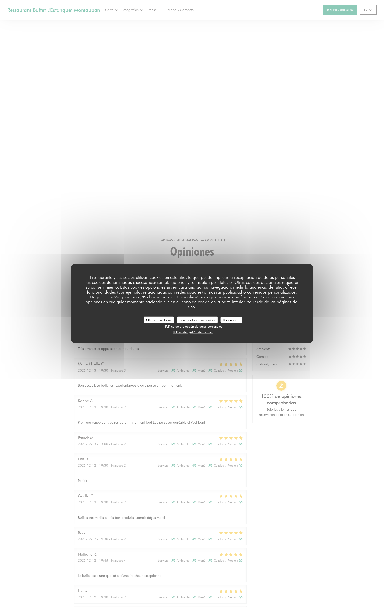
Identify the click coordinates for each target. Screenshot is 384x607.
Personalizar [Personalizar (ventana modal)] (231, 320)
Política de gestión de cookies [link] (193, 332)
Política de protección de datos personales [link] (193, 326)
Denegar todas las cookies (197, 320)
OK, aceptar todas (158, 320)
